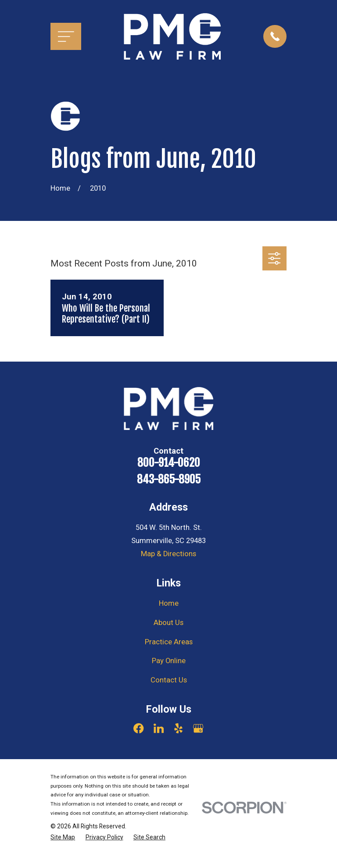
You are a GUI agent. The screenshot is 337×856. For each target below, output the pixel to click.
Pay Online (169, 661)
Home (169, 603)
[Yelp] (178, 728)
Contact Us (169, 680)
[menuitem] (62, 837)
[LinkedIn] (159, 728)
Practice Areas (169, 642)
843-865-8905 (169, 479)
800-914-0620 (168, 462)
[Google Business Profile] (198, 728)
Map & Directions (168, 554)
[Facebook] (138, 728)
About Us (168, 622)
